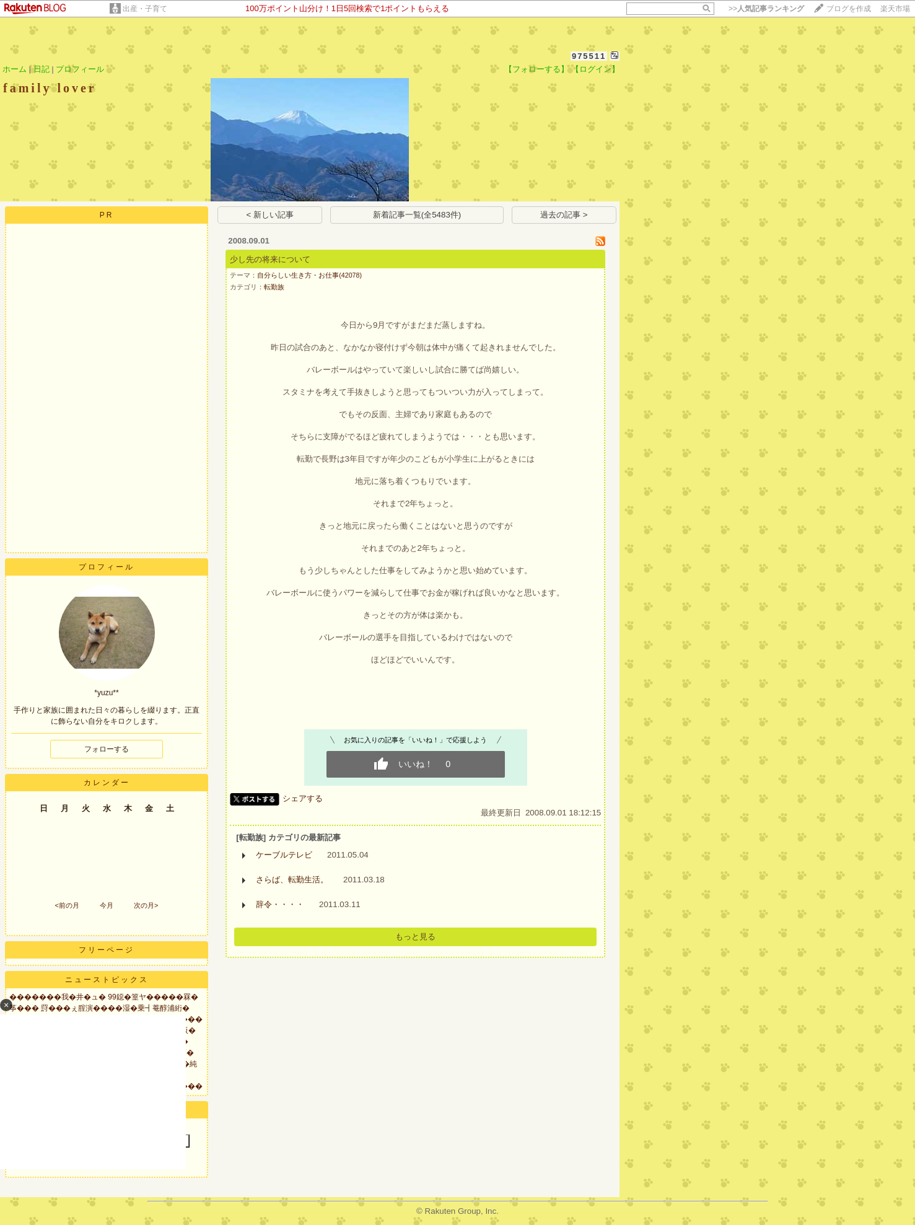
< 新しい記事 (270, 214)
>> (766, 8)
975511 (589, 56)
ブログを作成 (848, 8)
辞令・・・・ (280, 904)
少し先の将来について (270, 259)
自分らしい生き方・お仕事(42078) (309, 275)
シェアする (302, 798)
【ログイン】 (595, 69)
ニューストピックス (107, 979)
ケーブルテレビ (284, 854)
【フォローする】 (536, 69)
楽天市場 (895, 8)
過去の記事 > (564, 214)
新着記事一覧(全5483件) (417, 214)
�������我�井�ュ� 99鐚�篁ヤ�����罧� (103, 997)
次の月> (146, 905)
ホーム (14, 69)
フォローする (106, 749)
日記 (41, 69)
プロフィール (80, 69)
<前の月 (67, 905)
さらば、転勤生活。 (292, 879)
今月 (106, 905)
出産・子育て (145, 8)
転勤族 (274, 287)
